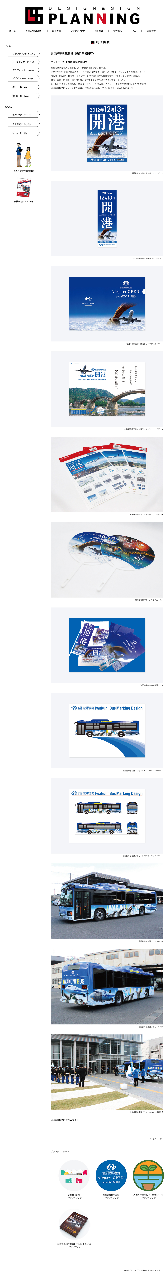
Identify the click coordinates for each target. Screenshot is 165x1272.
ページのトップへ (156, 1139)
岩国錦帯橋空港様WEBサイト (65, 1120)
